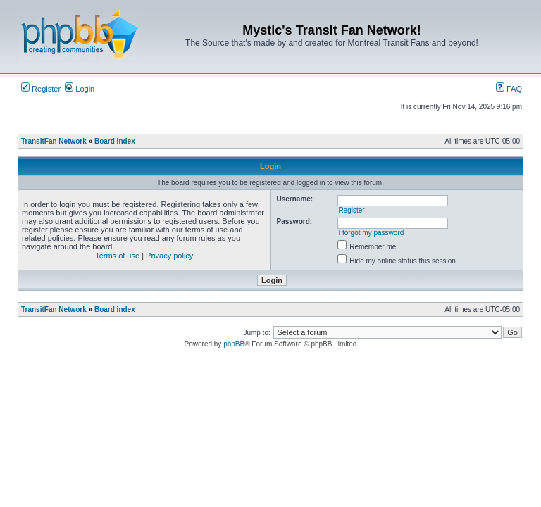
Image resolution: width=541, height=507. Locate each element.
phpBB (233, 344)
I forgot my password (371, 233)
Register (41, 88)
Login (79, 88)
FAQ (509, 88)
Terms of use (117, 255)
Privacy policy (169, 255)
